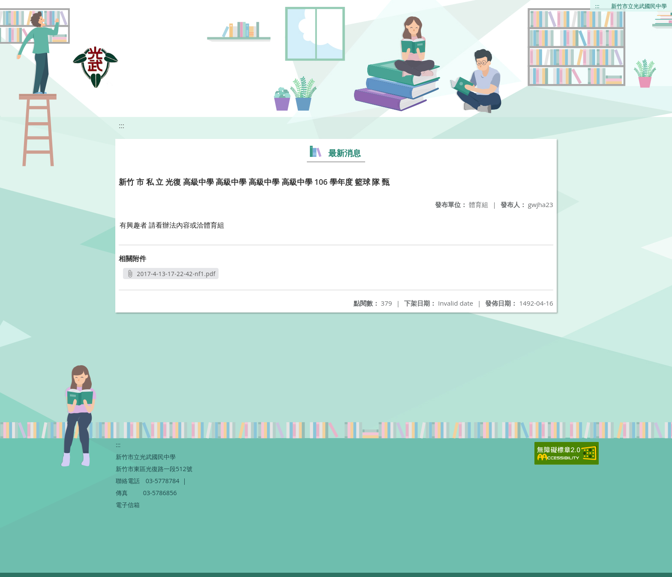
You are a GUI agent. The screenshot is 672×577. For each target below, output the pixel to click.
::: (597, 6)
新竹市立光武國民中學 (639, 6)
